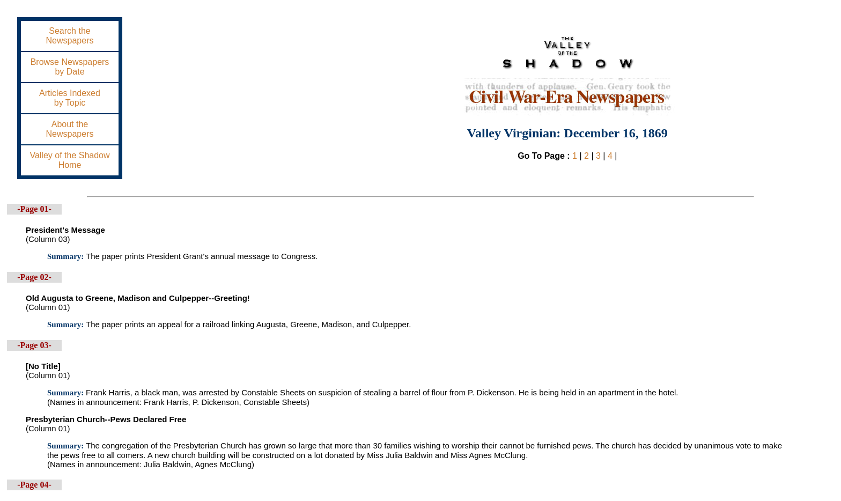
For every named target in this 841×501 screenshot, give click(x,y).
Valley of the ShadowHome (69, 160)
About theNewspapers (70, 129)
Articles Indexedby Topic (69, 98)
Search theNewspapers (70, 35)
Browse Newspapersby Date (70, 66)
